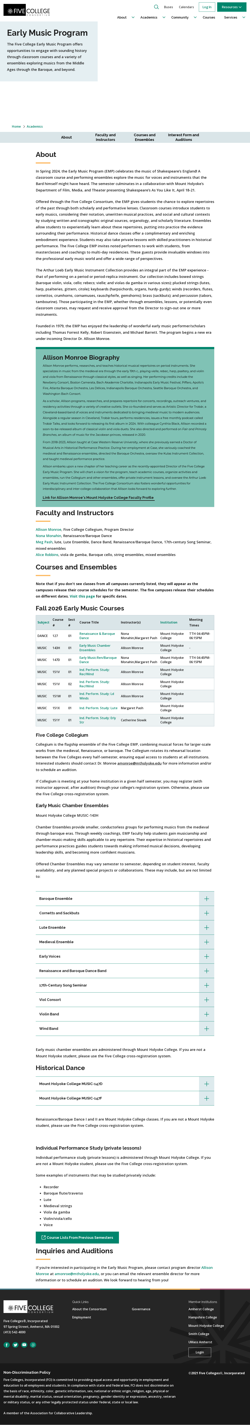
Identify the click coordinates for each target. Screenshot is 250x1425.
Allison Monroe (48, 529)
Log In (207, 7)
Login (200, 1352)
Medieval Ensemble (56, 942)
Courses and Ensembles (144, 137)
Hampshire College (202, 1317)
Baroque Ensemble (55, 899)
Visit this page (82, 596)
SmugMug (33, 1345)
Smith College (198, 1334)
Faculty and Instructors (105, 137)
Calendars (186, 7)
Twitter (15, 1345)
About (66, 137)
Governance (141, 1309)
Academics (35, 126)
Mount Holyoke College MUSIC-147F (70, 1098)
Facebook (7, 1345)
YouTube (24, 1345)
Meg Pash (44, 542)
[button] (156, 6)
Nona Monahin (48, 535)
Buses (168, 7)
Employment (81, 1317)
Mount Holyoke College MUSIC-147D (71, 1084)
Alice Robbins (47, 554)
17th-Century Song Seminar (63, 985)
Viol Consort (50, 1000)
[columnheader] (43, 622)
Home (16, 126)
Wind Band (48, 1028)
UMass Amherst (200, 1342)
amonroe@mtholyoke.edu (77, 1273)
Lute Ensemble (52, 927)
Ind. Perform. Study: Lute (98, 708)
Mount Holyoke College (206, 1326)
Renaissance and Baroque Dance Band (72, 971)
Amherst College (201, 1309)
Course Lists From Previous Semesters (80, 1238)
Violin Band (49, 1014)
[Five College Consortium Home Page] (29, 10)
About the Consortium (89, 1309)
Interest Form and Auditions (183, 137)
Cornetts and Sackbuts (59, 913)
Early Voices (49, 956)
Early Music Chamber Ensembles (95, 647)
